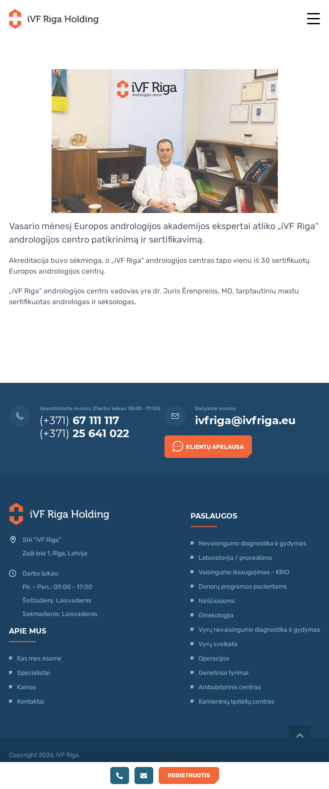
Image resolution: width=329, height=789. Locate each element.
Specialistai (33, 673)
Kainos (26, 687)
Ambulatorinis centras (230, 687)
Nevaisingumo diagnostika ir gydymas (252, 543)
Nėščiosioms (217, 601)
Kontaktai (30, 701)
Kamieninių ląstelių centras (236, 701)
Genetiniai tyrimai (223, 673)
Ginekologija (216, 615)
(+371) (79, 420)
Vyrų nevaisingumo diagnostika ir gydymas (259, 630)
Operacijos (214, 658)
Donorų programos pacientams (243, 586)
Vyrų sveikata (218, 644)
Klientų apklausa (208, 446)
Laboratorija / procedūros (235, 558)
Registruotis (189, 775)
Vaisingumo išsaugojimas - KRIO (244, 572)
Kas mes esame (39, 658)
